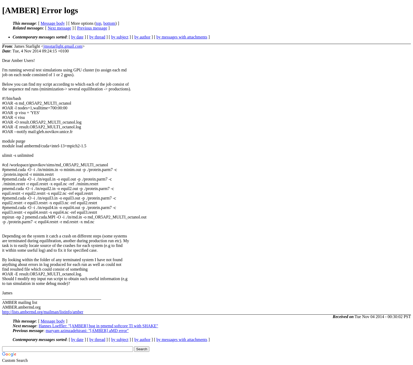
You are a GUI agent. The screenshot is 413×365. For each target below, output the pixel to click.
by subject (119, 37)
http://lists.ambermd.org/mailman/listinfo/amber (42, 312)
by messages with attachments (181, 37)
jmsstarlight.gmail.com (62, 46)
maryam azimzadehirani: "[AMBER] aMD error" (87, 330)
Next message (59, 28)
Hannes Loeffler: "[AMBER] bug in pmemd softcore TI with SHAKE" (98, 326)
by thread (97, 37)
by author (142, 37)
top (98, 23)
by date (77, 37)
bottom (109, 23)
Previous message (92, 28)
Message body (53, 23)
